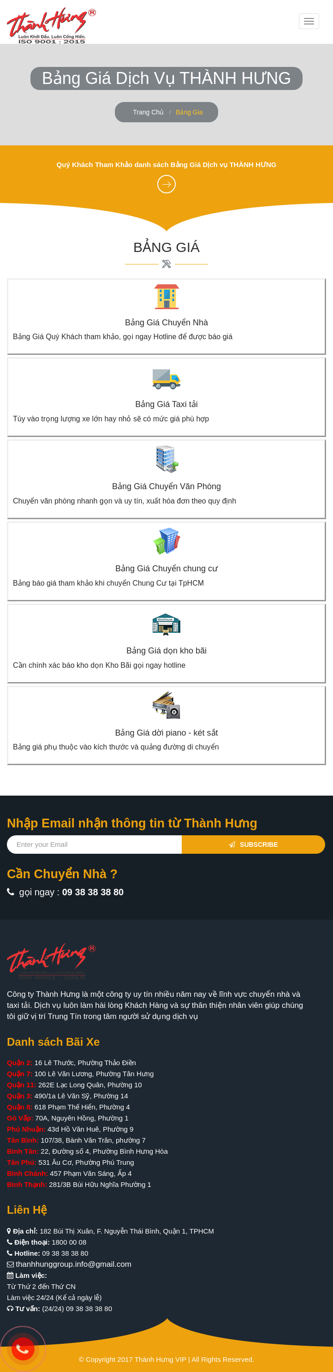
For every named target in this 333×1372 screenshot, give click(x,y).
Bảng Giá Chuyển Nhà (166, 322)
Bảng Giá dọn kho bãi (166, 650)
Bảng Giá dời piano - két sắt (166, 732)
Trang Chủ (148, 112)
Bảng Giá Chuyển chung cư (166, 568)
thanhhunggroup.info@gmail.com (73, 1264)
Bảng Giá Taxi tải (166, 404)
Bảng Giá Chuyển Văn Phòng (166, 486)
